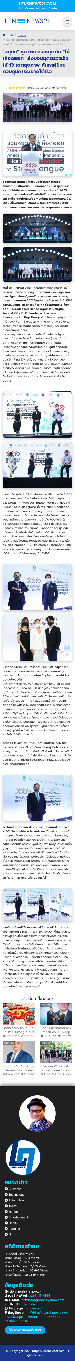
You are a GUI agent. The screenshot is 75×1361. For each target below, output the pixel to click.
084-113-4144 (40, 1295)
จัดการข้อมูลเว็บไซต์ (25, 1330)
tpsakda (29, 1304)
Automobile (14, 1200)
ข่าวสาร (22, 35)
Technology (14, 1194)
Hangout (12, 1211)
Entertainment (16, 1217)
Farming (12, 1229)
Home (8, 35)
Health (11, 1223)
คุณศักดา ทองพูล (23, 1291)
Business (13, 1189)
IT (8, 1234)
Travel (11, 1206)
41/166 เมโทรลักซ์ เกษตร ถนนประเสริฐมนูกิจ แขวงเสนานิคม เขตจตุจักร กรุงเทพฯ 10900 (36, 1316)
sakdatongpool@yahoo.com (43, 1300)
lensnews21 (34, 1308)
